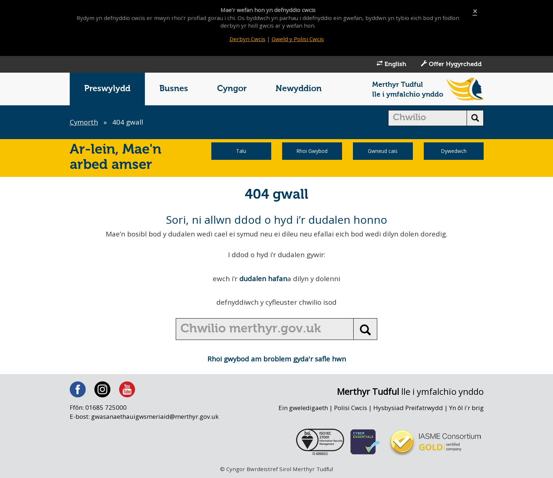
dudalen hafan (263, 279)
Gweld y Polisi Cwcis (298, 38)
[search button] (475, 119)
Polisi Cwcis (350, 409)
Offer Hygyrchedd (451, 64)
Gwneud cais (383, 151)
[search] (427, 119)
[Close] (475, 11)
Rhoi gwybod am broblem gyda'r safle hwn (276, 359)
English (391, 64)
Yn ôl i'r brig (466, 409)
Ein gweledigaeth (302, 409)
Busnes (173, 89)
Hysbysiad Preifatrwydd (408, 409)
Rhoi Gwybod (312, 151)
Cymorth (84, 122)
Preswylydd (107, 89)
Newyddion (299, 89)
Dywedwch (454, 151)
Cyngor (232, 89)
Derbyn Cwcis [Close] (247, 38)
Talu (241, 151)
